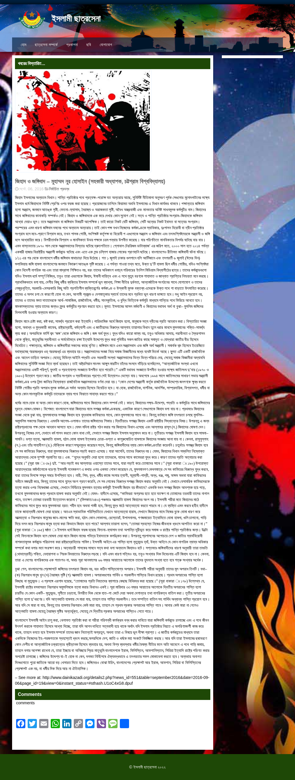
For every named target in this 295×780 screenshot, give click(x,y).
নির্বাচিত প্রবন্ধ (59, 189)
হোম (23, 44)
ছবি (88, 44)
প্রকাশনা (72, 44)
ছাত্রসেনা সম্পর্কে (46, 44)
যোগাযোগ (106, 44)
